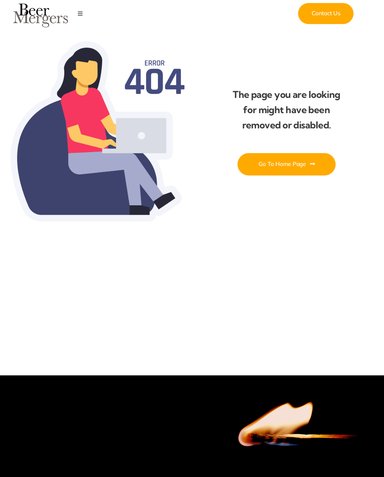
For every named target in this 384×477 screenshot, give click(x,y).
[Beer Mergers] (40, 5)
